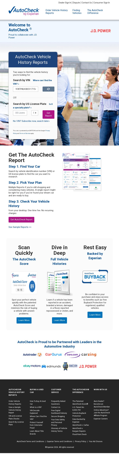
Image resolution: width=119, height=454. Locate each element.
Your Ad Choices (95, 441)
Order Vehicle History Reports (57, 11)
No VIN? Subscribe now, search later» (31, 121)
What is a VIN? (36, 407)
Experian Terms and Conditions (59, 441)
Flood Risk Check (79, 434)
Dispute (76, 3)
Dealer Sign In (65, 2)
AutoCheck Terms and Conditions (30, 441)
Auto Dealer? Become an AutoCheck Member (102, 404)
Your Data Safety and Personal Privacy (58, 422)
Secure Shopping (58, 416)
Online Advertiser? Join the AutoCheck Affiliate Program (102, 413)
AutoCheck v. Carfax (80, 425)
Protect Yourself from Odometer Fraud (36, 425)
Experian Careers (101, 419)
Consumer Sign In (101, 3)
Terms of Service (25, 133)
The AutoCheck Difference (95, 11)
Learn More (24, 320)
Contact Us (87, 3)
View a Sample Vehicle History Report (15, 410)
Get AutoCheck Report (21, 219)
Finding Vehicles (76, 11)
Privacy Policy (80, 441)
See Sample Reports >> (20, 227)
